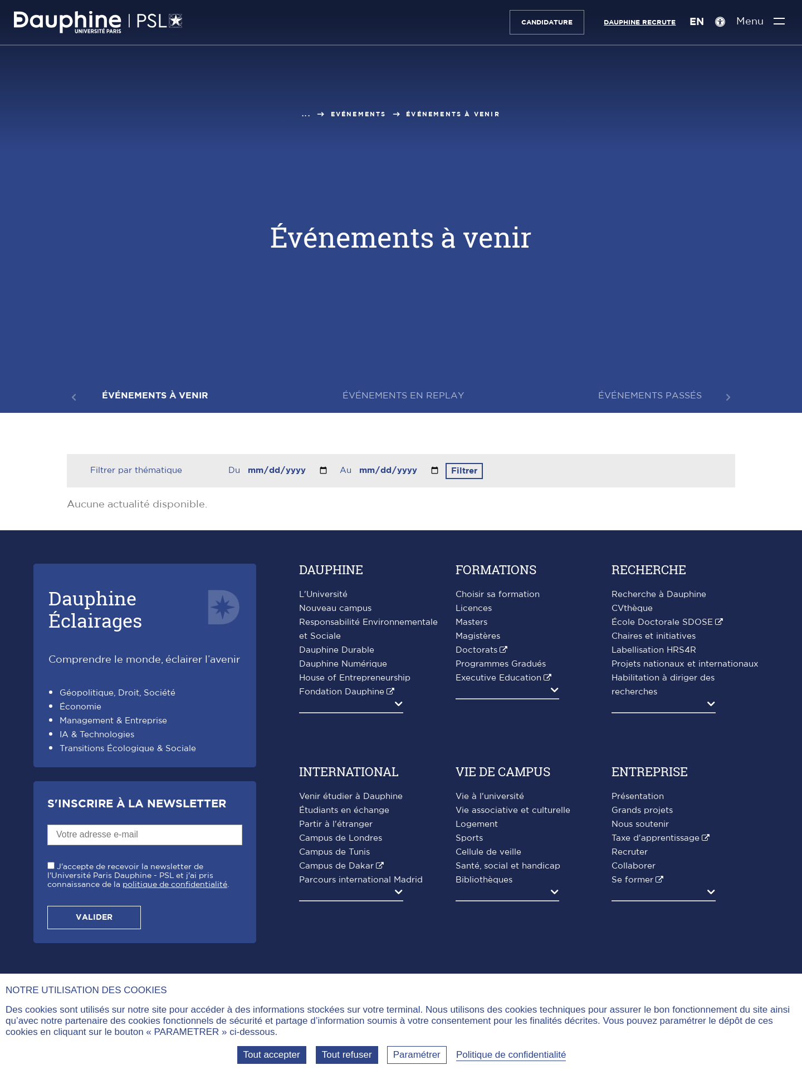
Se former (632, 880)
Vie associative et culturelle (513, 810)
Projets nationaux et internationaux (685, 664)
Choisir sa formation (498, 594)
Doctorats (476, 650)
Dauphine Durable (336, 650)
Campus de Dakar (336, 866)
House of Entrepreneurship (354, 678)
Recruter (630, 852)
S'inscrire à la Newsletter (136, 804)
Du (235, 470)
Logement (477, 824)
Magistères (478, 636)
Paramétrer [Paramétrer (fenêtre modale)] (417, 1054)
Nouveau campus (335, 608)
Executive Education (498, 678)
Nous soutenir (640, 824)
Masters (471, 622)
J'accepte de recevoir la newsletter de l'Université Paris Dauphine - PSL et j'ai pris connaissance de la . (138, 876)
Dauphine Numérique (343, 664)
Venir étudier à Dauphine (351, 796)
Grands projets (642, 810)
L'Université (323, 594)
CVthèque (632, 608)
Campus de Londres (340, 838)
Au (347, 470)
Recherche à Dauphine (659, 594)
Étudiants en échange (344, 810)
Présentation (638, 796)
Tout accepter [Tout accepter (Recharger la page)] (271, 1054)
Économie (80, 707)
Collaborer (634, 866)
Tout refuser (347, 1054)
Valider (94, 917)
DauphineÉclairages (95, 609)
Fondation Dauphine (341, 692)
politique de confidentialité (175, 885)
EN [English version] (693, 22)
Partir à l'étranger (336, 824)
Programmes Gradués (501, 664)
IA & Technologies (97, 735)
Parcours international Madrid (361, 880)
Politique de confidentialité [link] (511, 1054)
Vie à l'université (490, 796)
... (306, 114)
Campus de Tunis (334, 852)
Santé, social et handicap (508, 866)
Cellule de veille (488, 852)
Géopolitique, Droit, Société (117, 693)
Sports (469, 838)
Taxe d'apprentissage (656, 838)
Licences (474, 608)
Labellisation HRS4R (654, 650)
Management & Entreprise (113, 721)
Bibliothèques (484, 880)
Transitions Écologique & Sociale (128, 748)
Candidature (543, 22)
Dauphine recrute (636, 22)
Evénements (359, 114)
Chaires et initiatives (654, 636)
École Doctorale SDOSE (662, 622)
